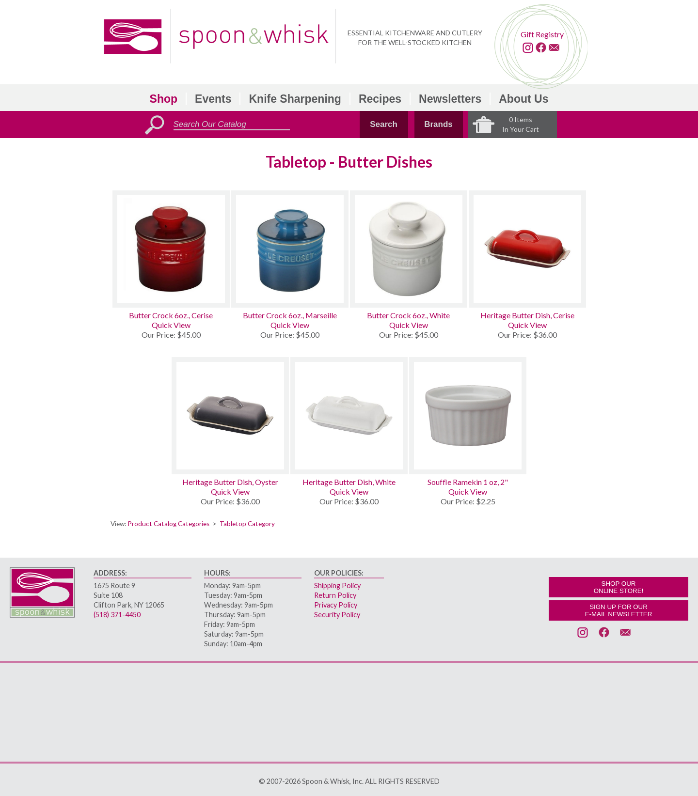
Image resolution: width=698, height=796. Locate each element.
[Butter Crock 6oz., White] (408, 249)
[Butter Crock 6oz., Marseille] (290, 249)
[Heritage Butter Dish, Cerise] (527, 249)
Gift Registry (542, 34)
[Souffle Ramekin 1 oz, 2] (468, 415)
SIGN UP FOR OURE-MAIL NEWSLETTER (618, 610)
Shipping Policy (337, 585)
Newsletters (450, 99)
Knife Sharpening (295, 99)
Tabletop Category (247, 524)
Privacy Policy (335, 605)
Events (213, 99)
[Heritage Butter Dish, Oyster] (230, 415)
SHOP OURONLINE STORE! (619, 587)
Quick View (171, 324)
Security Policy (337, 614)
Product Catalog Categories (168, 524)
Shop (164, 99)
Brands (438, 124)
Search (383, 124)
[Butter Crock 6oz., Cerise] (171, 249)
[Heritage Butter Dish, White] (349, 415)
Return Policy (335, 595)
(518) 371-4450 (117, 614)
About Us (523, 99)
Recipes (380, 99)
